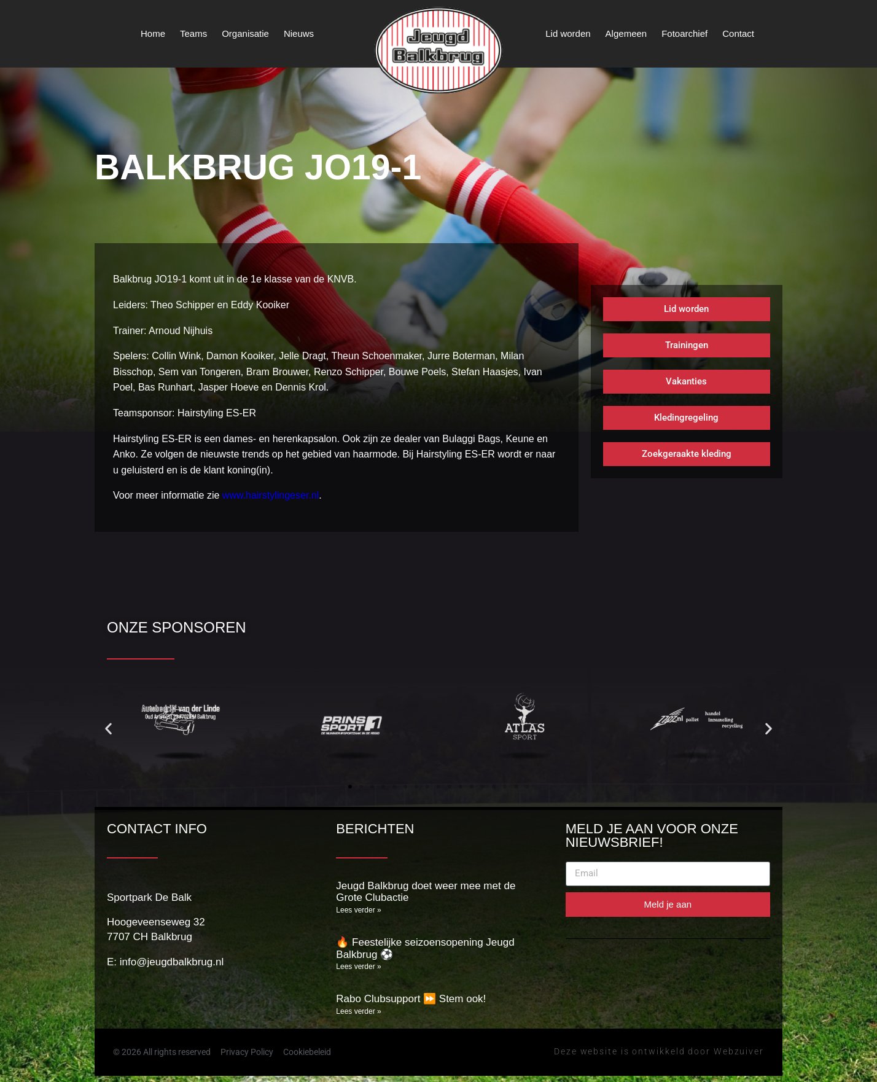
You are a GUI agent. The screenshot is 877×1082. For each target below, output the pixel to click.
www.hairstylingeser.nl (270, 495)
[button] (108, 728)
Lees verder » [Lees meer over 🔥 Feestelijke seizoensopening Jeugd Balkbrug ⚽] (358, 966)
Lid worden (567, 33)
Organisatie (245, 33)
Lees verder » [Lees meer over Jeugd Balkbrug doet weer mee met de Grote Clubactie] (358, 910)
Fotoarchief (684, 33)
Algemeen (626, 33)
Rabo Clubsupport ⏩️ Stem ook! (411, 999)
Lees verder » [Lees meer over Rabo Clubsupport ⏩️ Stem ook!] (358, 1011)
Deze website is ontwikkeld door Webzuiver (659, 1051)
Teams (193, 33)
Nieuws (299, 33)
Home (153, 33)
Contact (738, 33)
